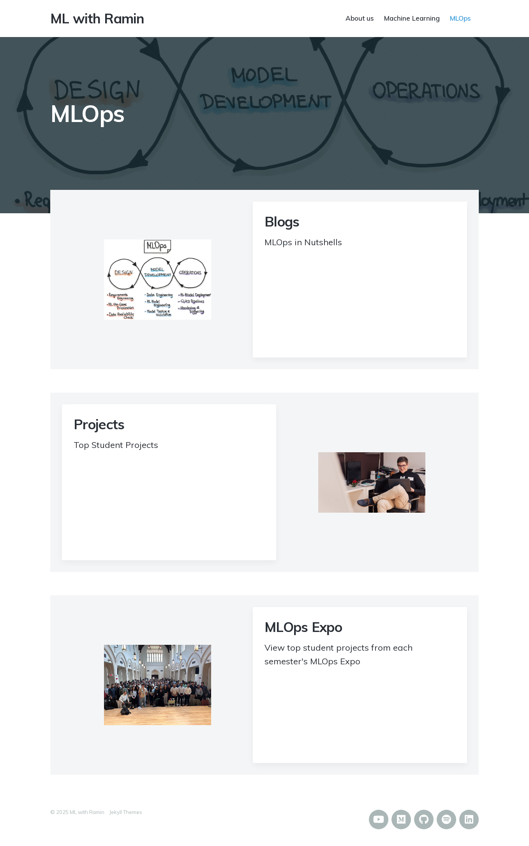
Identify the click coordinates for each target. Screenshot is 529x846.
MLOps (460, 18)
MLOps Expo (303, 626)
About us (360, 18)
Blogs (282, 221)
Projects (99, 424)
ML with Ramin (97, 18)
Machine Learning (412, 18)
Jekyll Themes (125, 812)
